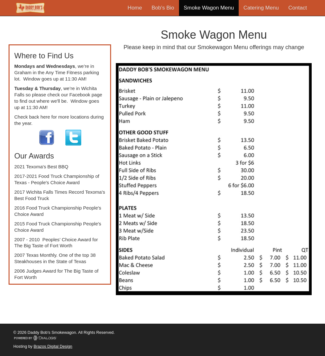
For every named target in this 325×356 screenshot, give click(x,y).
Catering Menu (261, 8)
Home (135, 8)
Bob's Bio (162, 8)
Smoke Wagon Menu (209, 8)
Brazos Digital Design (53, 346)
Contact (297, 8)
